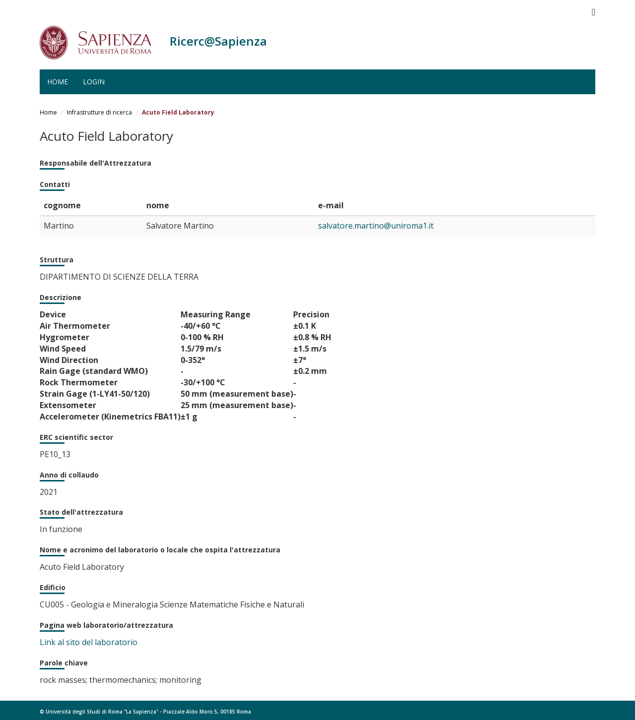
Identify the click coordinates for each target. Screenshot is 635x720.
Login (94, 81)
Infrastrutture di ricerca (99, 112)
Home (57, 81)
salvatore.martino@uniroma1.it (376, 225)
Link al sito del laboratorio (88, 642)
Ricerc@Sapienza (218, 41)
